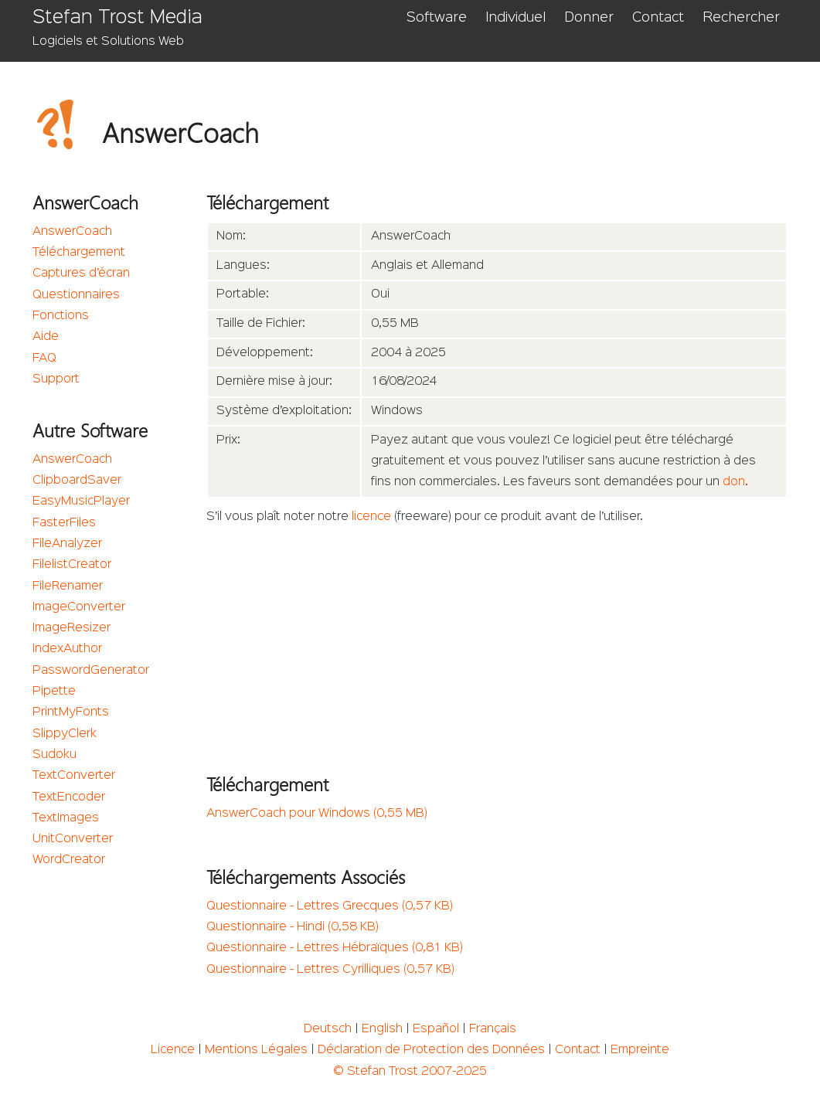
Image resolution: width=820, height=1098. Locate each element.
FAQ (44, 358)
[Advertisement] (497, 644)
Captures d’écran (81, 273)
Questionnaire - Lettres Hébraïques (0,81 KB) (334, 948)
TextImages (65, 818)
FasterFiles (64, 523)
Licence (173, 1050)
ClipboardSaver (76, 480)
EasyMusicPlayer (81, 501)
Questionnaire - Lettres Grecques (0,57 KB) (329, 906)
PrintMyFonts (70, 712)
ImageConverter (78, 607)
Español (436, 1029)
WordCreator (68, 860)
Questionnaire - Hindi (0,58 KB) (292, 927)
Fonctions (60, 316)
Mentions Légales (256, 1050)
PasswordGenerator (90, 670)
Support (56, 379)
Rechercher (741, 18)
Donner (589, 18)
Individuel (515, 18)
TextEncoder (68, 797)
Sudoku (54, 755)
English (382, 1029)
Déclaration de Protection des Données (431, 1050)
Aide (45, 336)
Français (492, 1029)
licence (371, 517)
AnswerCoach (72, 231)
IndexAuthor (67, 649)
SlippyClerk (64, 734)
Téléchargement (78, 252)
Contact (658, 18)
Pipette (54, 691)
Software (437, 18)
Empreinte (640, 1050)
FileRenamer (67, 586)
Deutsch (328, 1029)
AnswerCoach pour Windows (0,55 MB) (316, 813)
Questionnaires (76, 295)
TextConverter (73, 775)
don (734, 482)
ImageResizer (71, 628)
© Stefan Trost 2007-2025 (410, 1071)
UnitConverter (72, 839)
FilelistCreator (71, 564)
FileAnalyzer (67, 544)
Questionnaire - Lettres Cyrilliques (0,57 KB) (330, 969)
